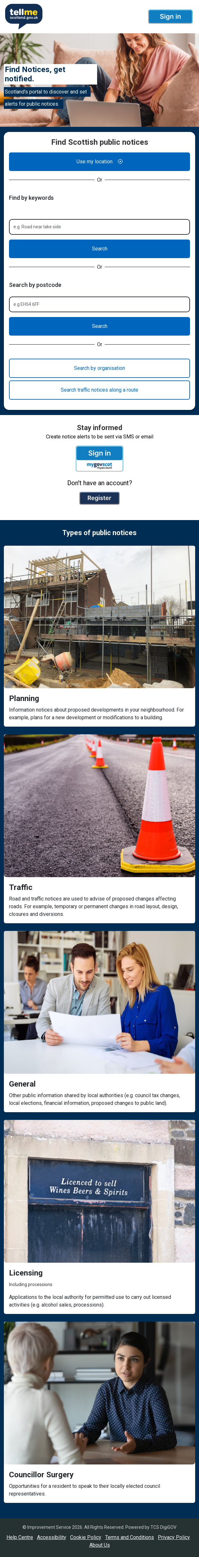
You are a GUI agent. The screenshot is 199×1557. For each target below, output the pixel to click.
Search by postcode (35, 284)
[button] (170, 17)
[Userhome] (23, 17)
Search (99, 249)
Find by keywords (31, 197)
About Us (99, 1545)
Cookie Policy (85, 1537)
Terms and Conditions (129, 1537)
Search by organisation (99, 368)
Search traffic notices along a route (99, 390)
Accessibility (51, 1537)
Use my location (100, 162)
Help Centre (19, 1537)
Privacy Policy (174, 1537)
